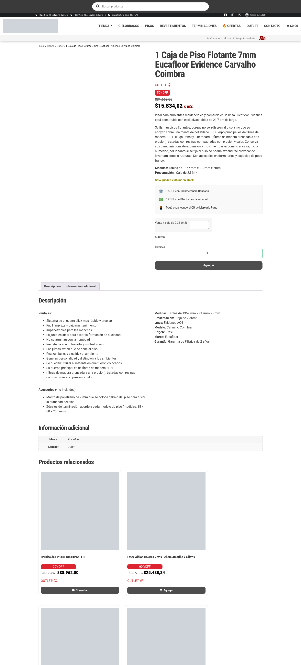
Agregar (208, 265)
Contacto (272, 26)
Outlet (252, 26)
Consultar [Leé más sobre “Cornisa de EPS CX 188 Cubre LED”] (65, 556)
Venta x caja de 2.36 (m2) (171, 222)
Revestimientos (173, 26)
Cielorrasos (128, 26)
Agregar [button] (123, 556)
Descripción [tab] (52, 286)
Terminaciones (204, 26)
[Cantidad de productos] (208, 253)
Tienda (105, 26)
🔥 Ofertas (232, 26)
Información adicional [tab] (80, 286)
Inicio (42, 45)
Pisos (149, 26)
